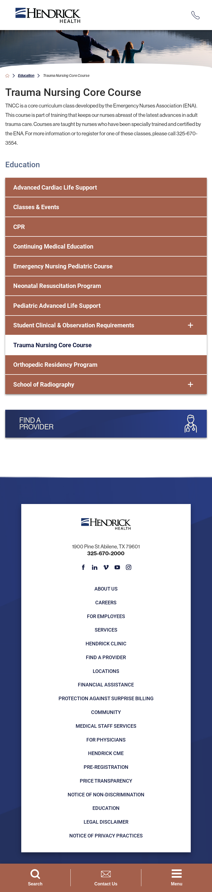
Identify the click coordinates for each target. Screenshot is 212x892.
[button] (190, 325)
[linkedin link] (94, 567)
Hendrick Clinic (106, 643)
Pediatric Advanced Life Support (56, 305)
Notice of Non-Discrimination (106, 794)
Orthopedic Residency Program (55, 364)
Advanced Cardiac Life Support (55, 187)
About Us (106, 588)
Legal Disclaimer (106, 821)
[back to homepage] (7, 76)
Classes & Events (36, 207)
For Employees (106, 616)
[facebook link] (83, 567)
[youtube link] (117, 567)
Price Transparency (106, 780)
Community (106, 712)
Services (106, 629)
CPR (19, 227)
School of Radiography (43, 384)
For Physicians (106, 739)
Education (26, 75)
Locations (106, 671)
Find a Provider (106, 657)
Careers (105, 602)
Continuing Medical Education (53, 246)
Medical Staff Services (106, 726)
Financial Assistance (106, 684)
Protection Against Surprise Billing (106, 698)
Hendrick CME (106, 753)
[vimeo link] (106, 567)
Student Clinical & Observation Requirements (73, 325)
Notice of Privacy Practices (106, 835)
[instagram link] (128, 567)
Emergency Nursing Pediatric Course (63, 266)
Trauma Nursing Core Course (52, 345)
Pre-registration (106, 767)
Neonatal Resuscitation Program (57, 286)
